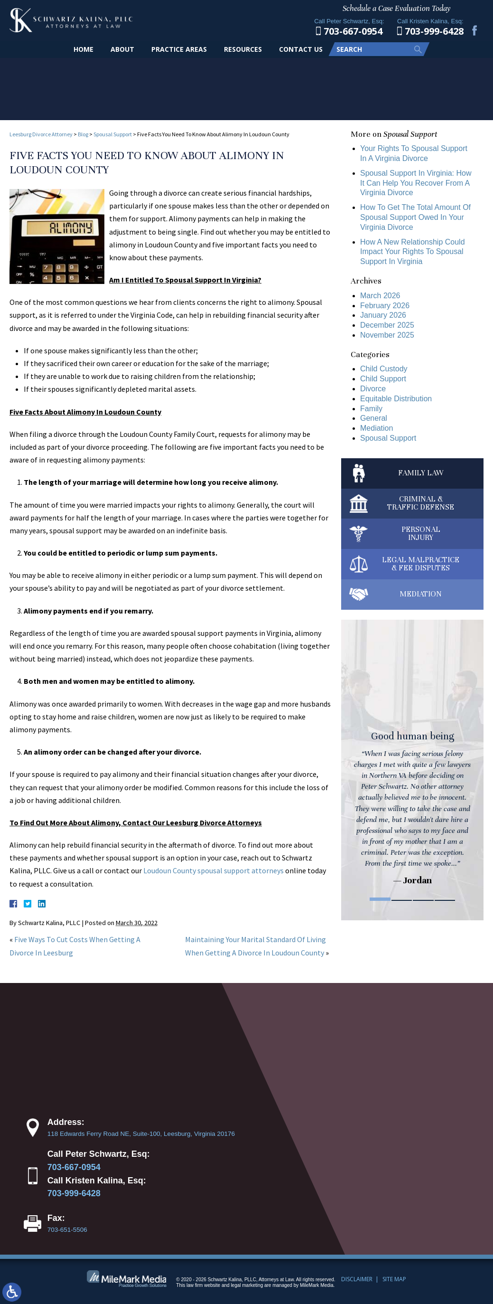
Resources (243, 49)
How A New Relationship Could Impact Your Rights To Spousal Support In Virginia (412, 252)
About (122, 49)
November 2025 (387, 335)
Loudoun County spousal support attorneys (213, 870)
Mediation (376, 428)
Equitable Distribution (396, 399)
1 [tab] (380, 899)
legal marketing (247, 1285)
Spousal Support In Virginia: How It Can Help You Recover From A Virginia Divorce (416, 183)
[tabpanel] (412, 759)
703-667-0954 (74, 1167)
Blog (83, 134)
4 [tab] (445, 899)
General (373, 418)
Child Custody (384, 369)
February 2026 (384, 306)
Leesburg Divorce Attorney (41, 134)
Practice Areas (179, 49)
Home (83, 49)
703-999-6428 (74, 1193)
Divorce (373, 389)
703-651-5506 (67, 1229)
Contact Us (301, 49)
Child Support (383, 379)
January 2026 (383, 315)
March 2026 (380, 296)
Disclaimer (356, 1279)
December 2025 (387, 325)
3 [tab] (423, 899)
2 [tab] (401, 899)
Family (371, 409)
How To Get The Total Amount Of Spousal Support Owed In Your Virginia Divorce (415, 217)
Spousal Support (112, 134)
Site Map (394, 1279)
